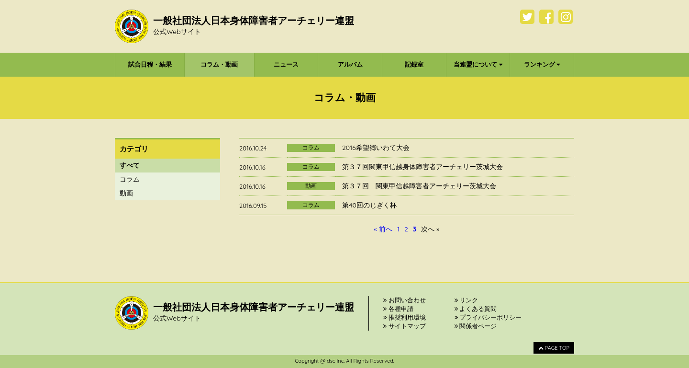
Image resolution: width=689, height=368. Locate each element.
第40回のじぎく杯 (369, 205)
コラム (130, 179)
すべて (130, 165)
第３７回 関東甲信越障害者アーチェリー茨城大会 (419, 186)
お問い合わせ (404, 300)
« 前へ (383, 229)
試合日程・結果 (150, 64)
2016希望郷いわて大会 (376, 147)
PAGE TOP (553, 348)
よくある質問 (476, 308)
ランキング (542, 64)
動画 (126, 193)
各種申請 (398, 308)
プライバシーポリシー (488, 317)
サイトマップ (404, 326)
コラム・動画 (219, 64)
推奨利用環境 (404, 317)
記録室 (414, 64)
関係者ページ (476, 326)
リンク (466, 300)
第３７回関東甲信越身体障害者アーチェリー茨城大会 (422, 166)
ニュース (286, 64)
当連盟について (478, 64)
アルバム (350, 64)
